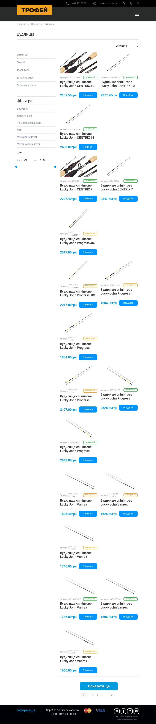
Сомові (21, 62)
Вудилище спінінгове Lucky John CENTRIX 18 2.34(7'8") (77, 137)
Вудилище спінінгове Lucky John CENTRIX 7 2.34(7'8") (117, 189)
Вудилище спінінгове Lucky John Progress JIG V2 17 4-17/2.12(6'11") (77, 242)
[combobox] (126, 46)
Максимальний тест (28, 144)
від (18, 160)
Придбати (88, 95)
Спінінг (35, 24)
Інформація (26, 710)
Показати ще (99, 686)
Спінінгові (22, 54)
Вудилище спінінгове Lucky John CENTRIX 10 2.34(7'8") (118, 85)
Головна (21, 24)
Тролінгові (23, 70)
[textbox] (126, 46)
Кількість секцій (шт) (29, 122)
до (35, 160)
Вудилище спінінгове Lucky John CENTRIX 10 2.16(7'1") (77, 85)
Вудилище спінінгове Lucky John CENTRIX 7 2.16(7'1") (76, 189)
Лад (19, 130)
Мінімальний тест (27, 136)
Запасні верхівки (26, 85)
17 (112, 695)
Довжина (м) (24, 115)
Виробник (22, 108)
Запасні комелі (25, 77)
